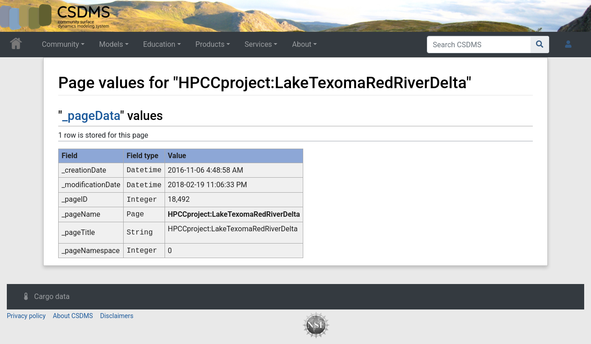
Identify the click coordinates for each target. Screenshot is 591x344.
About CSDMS (73, 315)
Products (210, 44)
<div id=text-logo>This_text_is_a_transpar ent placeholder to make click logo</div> (14, 16)
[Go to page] (540, 44)
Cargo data (52, 296)
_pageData (91, 116)
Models (111, 44)
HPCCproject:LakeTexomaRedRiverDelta (234, 214)
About (301, 44)
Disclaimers (116, 315)
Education (159, 44)
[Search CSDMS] (479, 44)
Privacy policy (26, 315)
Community (60, 44)
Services (258, 44)
